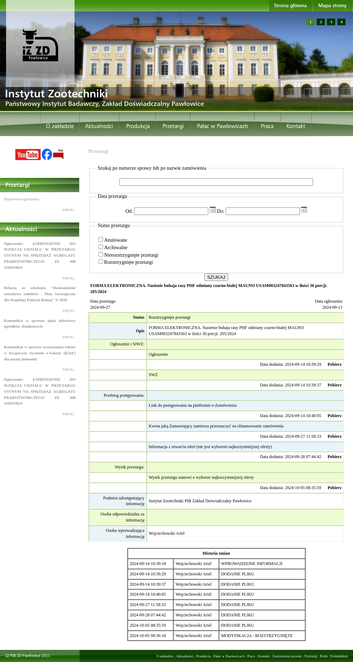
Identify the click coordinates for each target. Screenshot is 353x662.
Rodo (324, 656)
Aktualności (184, 656)
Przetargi (311, 656)
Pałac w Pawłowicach (228, 656)
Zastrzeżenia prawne (287, 656)
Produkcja (203, 656)
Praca (251, 656)
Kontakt (263, 656)
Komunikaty (339, 656)
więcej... (69, 209)
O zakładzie (165, 656)
